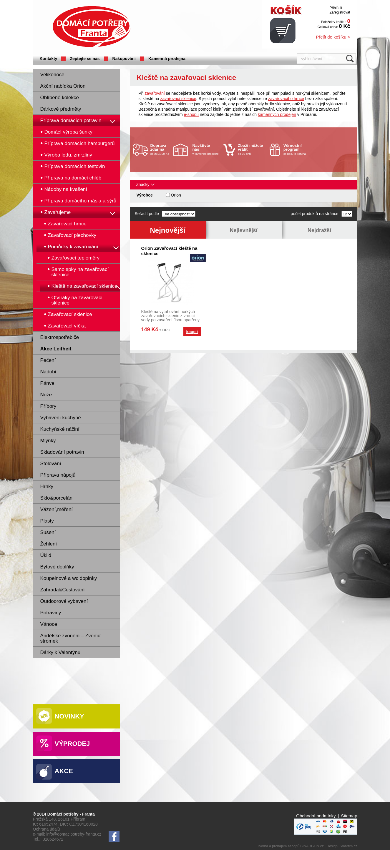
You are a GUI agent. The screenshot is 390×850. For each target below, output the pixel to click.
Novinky (69, 716)
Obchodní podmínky (316, 815)
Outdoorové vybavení (64, 601)
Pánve (47, 383)
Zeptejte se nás (84, 58)
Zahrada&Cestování (62, 590)
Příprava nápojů (58, 475)
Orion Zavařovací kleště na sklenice (169, 251)
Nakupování (124, 58)
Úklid (46, 555)
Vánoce (48, 624)
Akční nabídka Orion (63, 86)
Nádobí (48, 372)
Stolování (50, 463)
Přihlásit (335, 8)
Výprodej (72, 743)
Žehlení (48, 544)
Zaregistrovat (339, 12)
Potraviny (50, 613)
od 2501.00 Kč (161, 149)
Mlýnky (48, 440)
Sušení (48, 532)
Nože (46, 394)
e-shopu (191, 114)
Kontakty (48, 58)
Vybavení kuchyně (60, 417)
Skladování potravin (62, 452)
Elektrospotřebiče (59, 337)
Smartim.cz (348, 846)
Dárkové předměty (60, 109)
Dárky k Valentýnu (60, 652)
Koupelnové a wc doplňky (68, 578)
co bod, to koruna (297, 149)
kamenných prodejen (277, 114)
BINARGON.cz (311, 846)
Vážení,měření (56, 509)
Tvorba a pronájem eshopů (278, 846)
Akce (64, 771)
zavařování (155, 93)
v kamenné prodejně (206, 149)
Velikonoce (52, 74)
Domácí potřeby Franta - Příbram (91, 26)
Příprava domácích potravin (71, 120)
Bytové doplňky (57, 567)
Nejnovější (167, 230)
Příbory (48, 406)
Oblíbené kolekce (59, 97)
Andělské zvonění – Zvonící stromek (71, 638)
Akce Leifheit (56, 349)
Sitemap (349, 815)
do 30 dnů (252, 149)
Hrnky (46, 486)
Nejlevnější (243, 230)
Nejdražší (319, 230)
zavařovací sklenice (178, 98)
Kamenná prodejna (166, 58)
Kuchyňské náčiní (59, 429)
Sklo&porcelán (56, 498)
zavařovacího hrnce (286, 98)
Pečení (48, 360)
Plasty (47, 521)
